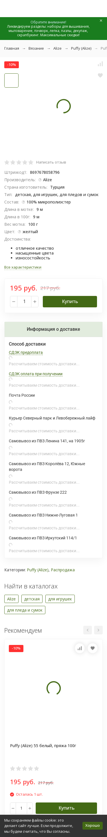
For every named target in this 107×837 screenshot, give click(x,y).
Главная (11, 48)
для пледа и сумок (25, 610)
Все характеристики (22, 267)
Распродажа (63, 569)
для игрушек (60, 599)
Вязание (36, 48)
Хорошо (92, 825)
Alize (57, 48)
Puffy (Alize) (81, 48)
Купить (70, 301)
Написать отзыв (51, 162)
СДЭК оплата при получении (35, 374)
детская (32, 599)
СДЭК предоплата (26, 352)
